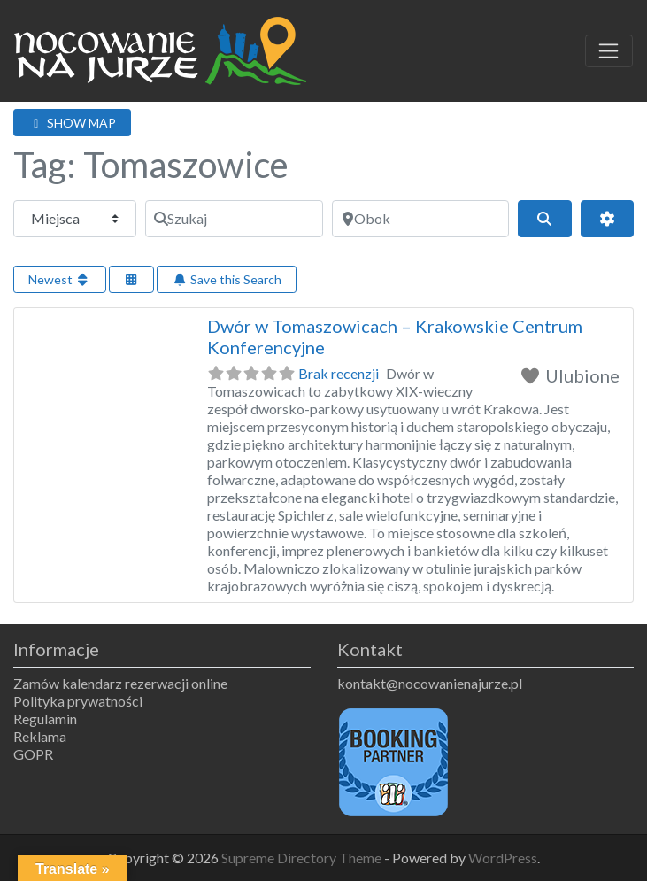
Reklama (39, 736)
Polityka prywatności (77, 700)
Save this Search (226, 279)
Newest (59, 279)
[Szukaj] (233, 218)
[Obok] (420, 218)
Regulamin (45, 718)
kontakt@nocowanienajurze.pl (429, 683)
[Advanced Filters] (607, 218)
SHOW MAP (72, 122)
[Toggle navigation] (609, 51)
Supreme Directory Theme (302, 857)
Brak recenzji (338, 373)
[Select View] (132, 279)
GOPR (33, 754)
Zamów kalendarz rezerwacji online (120, 683)
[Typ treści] (74, 218)
